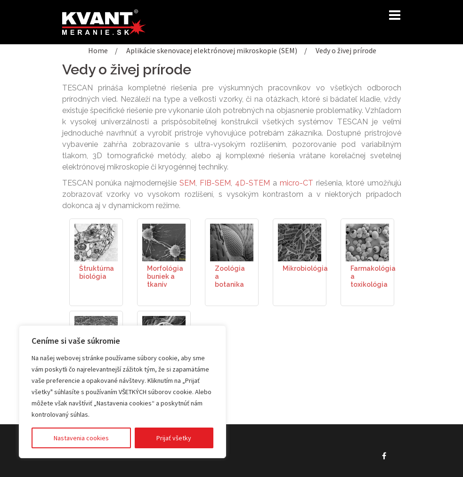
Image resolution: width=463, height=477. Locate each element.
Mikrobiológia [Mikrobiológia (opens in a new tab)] (305, 268)
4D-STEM (252, 182)
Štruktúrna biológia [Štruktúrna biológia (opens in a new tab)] (96, 272)
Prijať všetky (173, 438)
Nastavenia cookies (81, 438)
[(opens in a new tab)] (96, 241)
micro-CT (296, 182)
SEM (187, 182)
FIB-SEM (215, 182)
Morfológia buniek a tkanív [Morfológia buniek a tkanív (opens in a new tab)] (165, 276)
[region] (122, 391)
